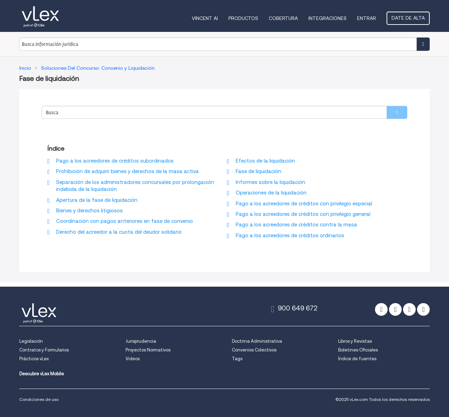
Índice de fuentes (357, 358)
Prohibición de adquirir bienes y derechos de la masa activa (127, 171)
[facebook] (395, 309)
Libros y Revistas (355, 341)
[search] (397, 112)
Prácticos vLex (34, 358)
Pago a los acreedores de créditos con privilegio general (303, 214)
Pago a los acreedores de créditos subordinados (115, 161)
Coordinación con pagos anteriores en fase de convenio (124, 221)
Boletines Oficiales (358, 350)
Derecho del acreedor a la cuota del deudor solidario (119, 232)
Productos (243, 18)
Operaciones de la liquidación (271, 193)
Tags (237, 358)
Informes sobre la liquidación (270, 182)
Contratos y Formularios (44, 350)
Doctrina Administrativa (257, 341)
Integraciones (327, 18)
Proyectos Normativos (148, 350)
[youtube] (423, 309)
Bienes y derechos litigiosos (89, 210)
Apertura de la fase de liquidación (97, 200)
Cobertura (283, 18)
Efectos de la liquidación (265, 161)
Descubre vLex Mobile (41, 373)
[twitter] (381, 309)
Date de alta (408, 18)
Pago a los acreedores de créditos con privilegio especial (304, 203)
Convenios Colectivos (254, 350)
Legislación (31, 341)
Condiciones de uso (39, 399)
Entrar (366, 18)
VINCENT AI (205, 18)
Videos (133, 358)
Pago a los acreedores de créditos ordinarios (290, 235)
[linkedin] (409, 309)
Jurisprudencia (141, 341)
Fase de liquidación (258, 171)
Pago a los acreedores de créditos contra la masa (296, 224)
